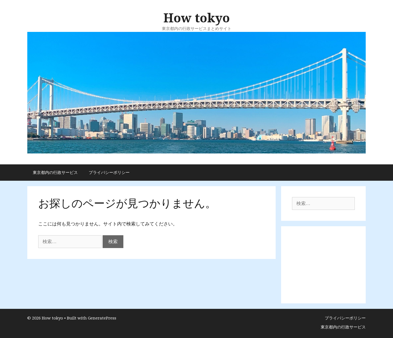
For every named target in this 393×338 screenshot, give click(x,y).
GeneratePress (102, 318)
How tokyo (196, 18)
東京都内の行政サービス (55, 172)
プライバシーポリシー (109, 172)
